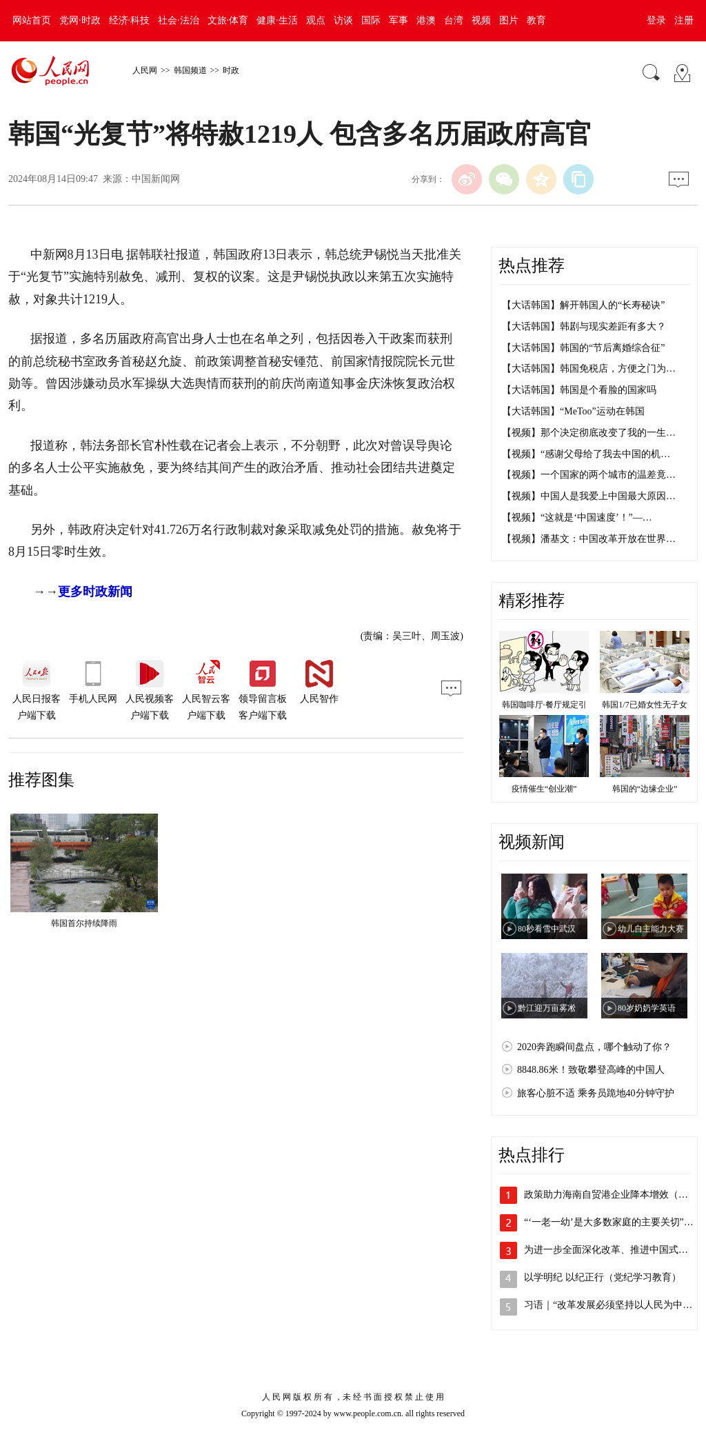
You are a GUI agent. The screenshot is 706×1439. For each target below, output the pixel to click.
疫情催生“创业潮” (544, 789)
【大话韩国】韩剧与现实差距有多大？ (584, 326)
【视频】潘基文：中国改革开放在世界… (589, 539)
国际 (371, 20)
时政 (231, 70)
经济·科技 (129, 20)
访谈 (343, 20)
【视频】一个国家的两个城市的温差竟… (589, 475)
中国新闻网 (156, 179)
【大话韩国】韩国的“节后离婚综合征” (583, 348)
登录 (656, 20)
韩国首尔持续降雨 (84, 923)
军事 (398, 20)
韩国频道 (190, 70)
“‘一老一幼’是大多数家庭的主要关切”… (609, 1222)
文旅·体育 (228, 20)
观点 (315, 20)
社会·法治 (178, 20)
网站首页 (31, 20)
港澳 (426, 20)
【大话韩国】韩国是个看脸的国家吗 (579, 390)
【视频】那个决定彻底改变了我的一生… (589, 432)
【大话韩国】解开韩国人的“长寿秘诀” (583, 305)
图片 (508, 20)
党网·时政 (80, 20)
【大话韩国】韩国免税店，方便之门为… (589, 368)
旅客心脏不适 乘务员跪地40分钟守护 (595, 1093)
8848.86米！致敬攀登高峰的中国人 (591, 1070)
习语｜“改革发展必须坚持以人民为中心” (610, 1305)
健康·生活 (277, 20)
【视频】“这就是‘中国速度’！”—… (577, 517)
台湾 (453, 20)
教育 (536, 20)
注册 (684, 20)
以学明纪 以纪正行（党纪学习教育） (602, 1277)
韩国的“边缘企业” (645, 789)
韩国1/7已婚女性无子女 (644, 705)
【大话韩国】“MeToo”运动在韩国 (573, 411)
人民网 (144, 70)
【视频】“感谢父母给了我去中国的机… (586, 454)
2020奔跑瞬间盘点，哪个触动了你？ (594, 1047)
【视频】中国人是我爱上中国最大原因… (589, 496)
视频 (481, 20)
